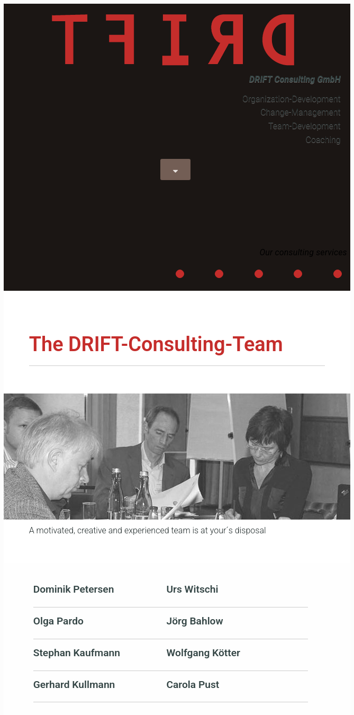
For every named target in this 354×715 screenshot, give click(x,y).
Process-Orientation (259, 275)
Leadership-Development (180, 275)
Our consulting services (303, 252)
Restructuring (298, 275)
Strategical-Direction (219, 275)
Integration (338, 275)
